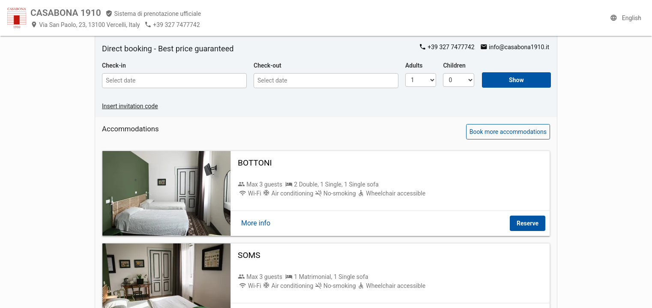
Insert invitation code (130, 106)
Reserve (527, 223)
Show (516, 80)
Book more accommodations (508, 131)
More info (255, 223)
